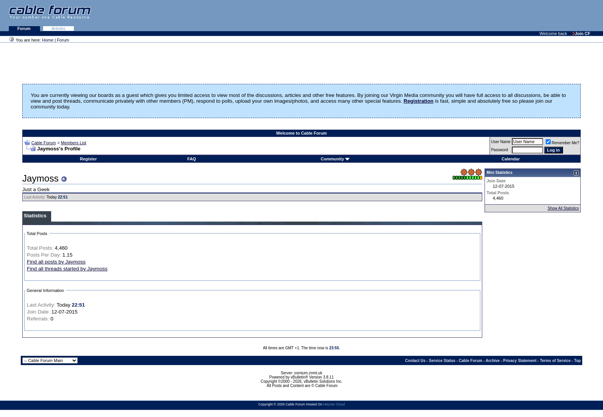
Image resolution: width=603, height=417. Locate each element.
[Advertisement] (509, 15)
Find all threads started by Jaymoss (67, 269)
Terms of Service (555, 361)
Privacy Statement (519, 361)
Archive (493, 361)
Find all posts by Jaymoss (56, 262)
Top (577, 361)
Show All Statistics (563, 208)
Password (499, 150)
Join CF (581, 33)
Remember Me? (563, 143)
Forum (24, 28)
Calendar (510, 159)
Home (47, 40)
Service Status (442, 361)
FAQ (191, 159)
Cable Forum (43, 142)
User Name (501, 142)
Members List (73, 142)
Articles (58, 28)
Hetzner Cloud (334, 404)
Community (335, 159)
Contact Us (415, 361)
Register (88, 159)
